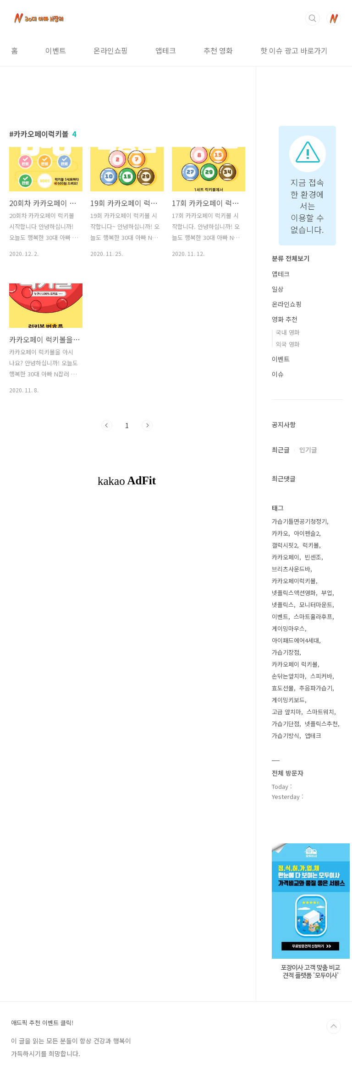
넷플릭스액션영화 (294, 592)
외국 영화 (288, 344)
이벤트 (55, 50)
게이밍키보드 (288, 699)
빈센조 (313, 557)
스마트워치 (320, 711)
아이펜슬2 (306, 533)
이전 (106, 425)
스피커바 (321, 676)
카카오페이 (285, 557)
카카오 (280, 533)
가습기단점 (285, 723)
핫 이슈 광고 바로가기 (294, 50)
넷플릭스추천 (321, 723)
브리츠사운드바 (291, 569)
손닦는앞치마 (288, 676)
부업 (326, 592)
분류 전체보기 (290, 258)
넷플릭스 (283, 604)
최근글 (281, 449)
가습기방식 (285, 735)
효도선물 (283, 688)
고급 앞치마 (286, 711)
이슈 (278, 374)
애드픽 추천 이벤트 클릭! (42, 1022)
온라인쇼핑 (111, 50)
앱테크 (165, 50)
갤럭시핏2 (284, 545)
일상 (278, 288)
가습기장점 (285, 652)
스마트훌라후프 (313, 616)
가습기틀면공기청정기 (299, 521)
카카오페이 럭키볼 (295, 664)
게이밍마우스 (288, 628)
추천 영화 (218, 50)
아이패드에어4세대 (295, 640)
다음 (147, 425)
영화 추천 (284, 319)
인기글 (308, 449)
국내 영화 (288, 332)
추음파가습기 (315, 688)
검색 (312, 18)
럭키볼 (310, 545)
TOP (333, 1026)
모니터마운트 (315, 604)
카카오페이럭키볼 (294, 580)
